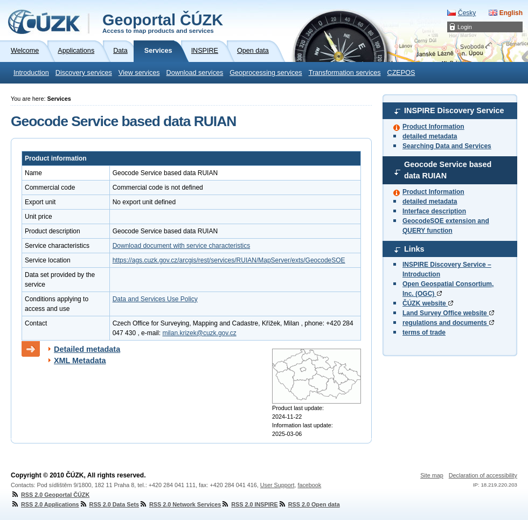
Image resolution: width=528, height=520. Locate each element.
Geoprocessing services (266, 73)
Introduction (31, 73)
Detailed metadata (87, 349)
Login (464, 27)
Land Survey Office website (448, 313)
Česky (467, 13)
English (511, 13)
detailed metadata (429, 136)
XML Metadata (80, 360)
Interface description (434, 211)
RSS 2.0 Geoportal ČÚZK (50, 494)
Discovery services (83, 73)
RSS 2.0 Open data (309, 504)
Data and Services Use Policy (155, 299)
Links (414, 249)
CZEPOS (401, 73)
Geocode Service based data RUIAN (447, 170)
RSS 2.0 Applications (45, 504)
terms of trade (424, 332)
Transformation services (345, 73)
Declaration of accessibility (483, 475)
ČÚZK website (427, 303)
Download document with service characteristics (181, 245)
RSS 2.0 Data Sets (109, 504)
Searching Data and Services (446, 146)
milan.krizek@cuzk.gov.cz (199, 333)
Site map (431, 475)
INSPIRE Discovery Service (454, 110)
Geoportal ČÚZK (162, 22)
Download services (195, 73)
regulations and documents (448, 323)
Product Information (433, 126)
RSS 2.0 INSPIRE (249, 504)
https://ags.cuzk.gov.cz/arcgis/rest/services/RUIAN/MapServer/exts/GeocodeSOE (229, 260)
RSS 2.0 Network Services (180, 504)
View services (139, 73)
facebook (309, 485)
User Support (277, 485)
